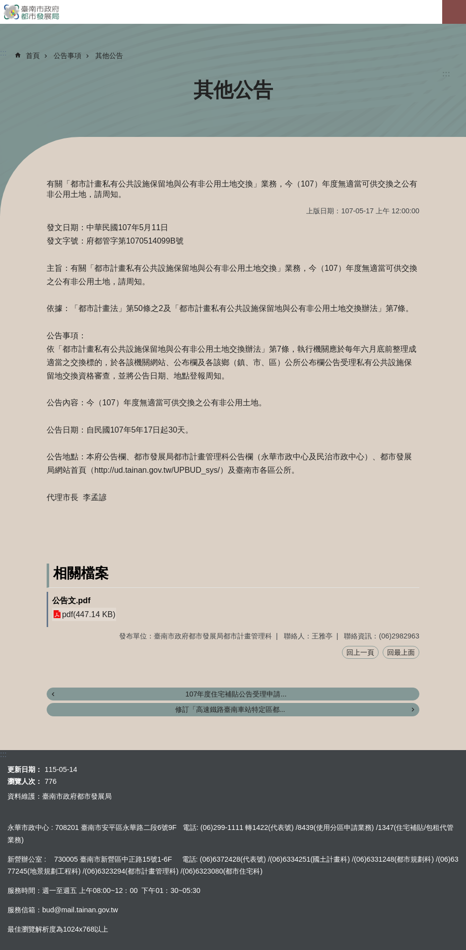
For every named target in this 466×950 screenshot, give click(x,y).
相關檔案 (81, 573)
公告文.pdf (71, 600)
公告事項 (67, 56)
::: (446, 73)
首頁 (33, 56)
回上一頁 (360, 652)
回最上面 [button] (401, 652)
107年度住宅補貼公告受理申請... (235, 694)
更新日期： (24, 769)
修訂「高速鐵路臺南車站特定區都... (230, 709)
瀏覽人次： (24, 781)
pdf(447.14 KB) (89, 614)
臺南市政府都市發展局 (233, 12)
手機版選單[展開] (454, 12)
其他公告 (109, 56)
